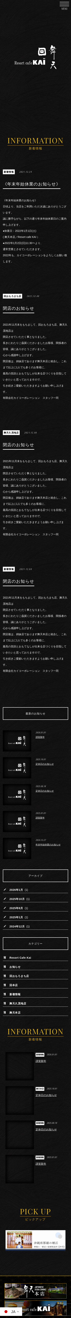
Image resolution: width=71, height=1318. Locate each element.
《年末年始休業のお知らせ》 (31, 184)
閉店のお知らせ (18, 308)
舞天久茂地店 (11, 432)
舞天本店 (15, 1012)
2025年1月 (16, 917)
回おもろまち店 (12, 296)
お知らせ (15, 967)
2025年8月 (16, 908)
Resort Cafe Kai (20, 957)
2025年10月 (17, 899)
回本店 (13, 985)
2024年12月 (17, 926)
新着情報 (9, 171)
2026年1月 (16, 890)
